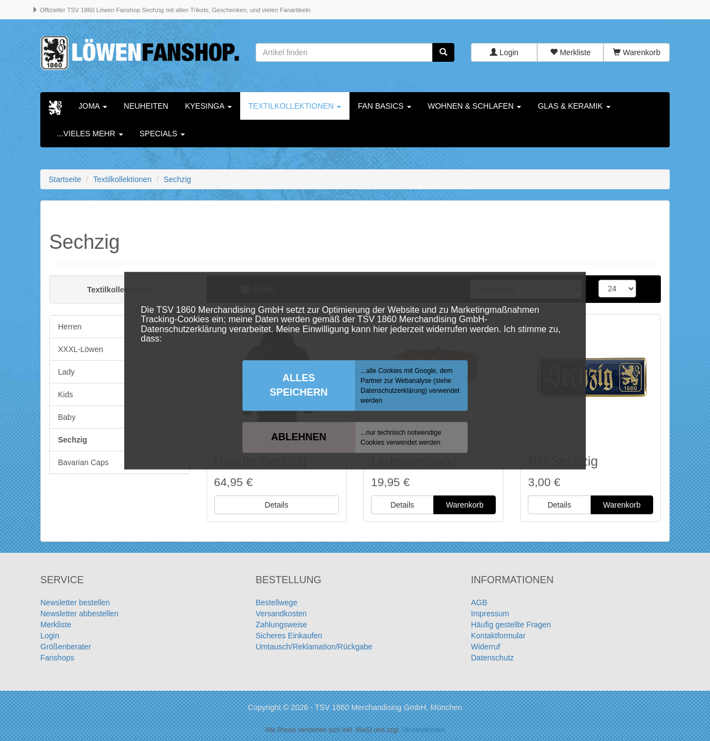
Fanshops (57, 658)
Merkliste (570, 52)
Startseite (65, 179)
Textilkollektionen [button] (295, 106)
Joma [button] (92, 106)
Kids (65, 394)
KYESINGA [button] (208, 106)
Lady (66, 371)
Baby (67, 417)
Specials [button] (162, 133)
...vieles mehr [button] (90, 133)
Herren (70, 326)
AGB (479, 603)
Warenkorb (636, 52)
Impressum (490, 614)
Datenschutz (492, 658)
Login (504, 52)
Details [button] (276, 505)
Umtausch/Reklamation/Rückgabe (314, 647)
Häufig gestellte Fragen (511, 625)
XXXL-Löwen (80, 349)
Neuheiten (146, 106)
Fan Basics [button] (384, 106)
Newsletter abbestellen (79, 614)
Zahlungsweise (281, 625)
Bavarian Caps (83, 462)
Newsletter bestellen (75, 603)
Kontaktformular (498, 636)
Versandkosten (281, 614)
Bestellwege (277, 603)
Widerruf (485, 647)
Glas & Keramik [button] (574, 106)
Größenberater (65, 647)
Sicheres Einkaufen (289, 636)
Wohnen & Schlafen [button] (474, 106)
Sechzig (72, 439)
